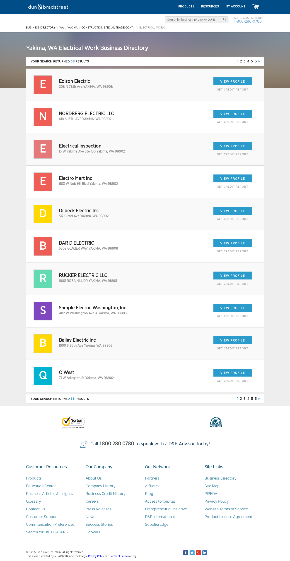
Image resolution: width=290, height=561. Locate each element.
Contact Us (35, 509)
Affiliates (152, 486)
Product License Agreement (228, 517)
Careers (92, 501)
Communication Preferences (50, 524)
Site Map (212, 486)
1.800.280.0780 (116, 443)
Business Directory (221, 478)
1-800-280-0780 (248, 21)
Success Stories (99, 524)
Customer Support (42, 517)
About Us (94, 478)
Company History (101, 486)
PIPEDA (211, 494)
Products (34, 478)
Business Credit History (106, 494)
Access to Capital (160, 501)
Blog (149, 494)
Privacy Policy (217, 501)
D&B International (160, 517)
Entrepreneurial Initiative (166, 509)
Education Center (41, 486)
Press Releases (98, 509)
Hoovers (93, 532)
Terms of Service (119, 556)
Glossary (33, 501)
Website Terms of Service (226, 509)
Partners (152, 478)
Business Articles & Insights (49, 494)
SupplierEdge (156, 524)
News (90, 517)
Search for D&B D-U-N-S (47, 532)
